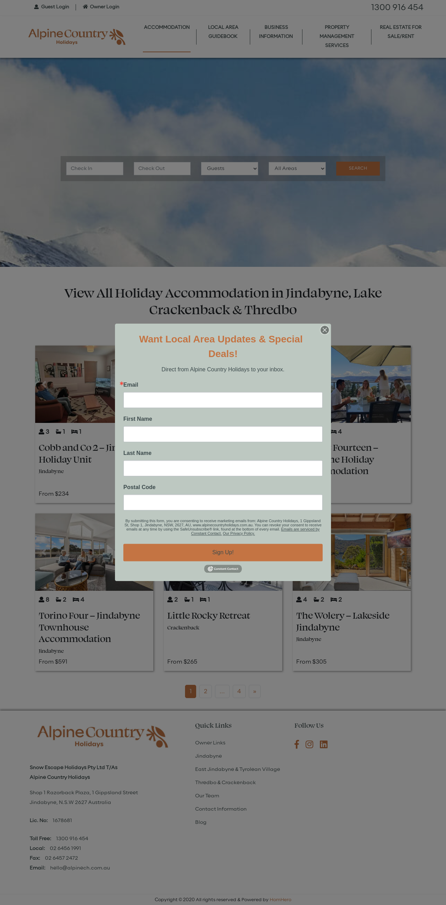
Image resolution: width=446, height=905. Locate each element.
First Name (137, 419)
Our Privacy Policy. (239, 533)
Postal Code (139, 487)
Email (130, 385)
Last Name (137, 453)
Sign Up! (222, 552)
